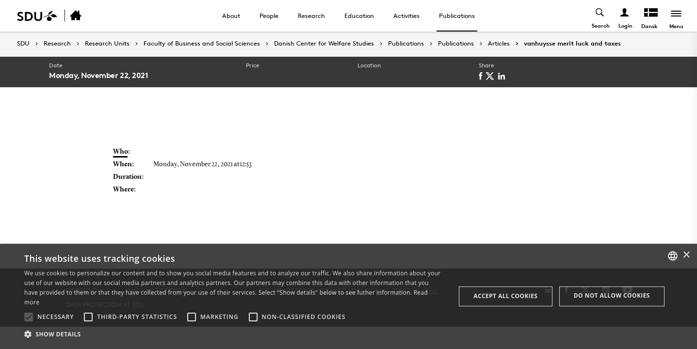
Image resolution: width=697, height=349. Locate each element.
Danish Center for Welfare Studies (324, 43)
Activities (406, 15)
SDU (23, 43)
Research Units (107, 43)
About (231, 15)
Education (359, 15)
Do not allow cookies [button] (612, 295)
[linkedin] (503, 76)
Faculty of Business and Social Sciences (202, 43)
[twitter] (492, 76)
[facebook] (482, 76)
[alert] (348, 296)
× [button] (686, 255)
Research (311, 15)
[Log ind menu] (625, 16)
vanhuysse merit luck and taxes (572, 43)
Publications (457, 15)
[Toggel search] (600, 16)
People (268, 15)
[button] (28, 317)
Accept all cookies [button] (505, 296)
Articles (499, 43)
